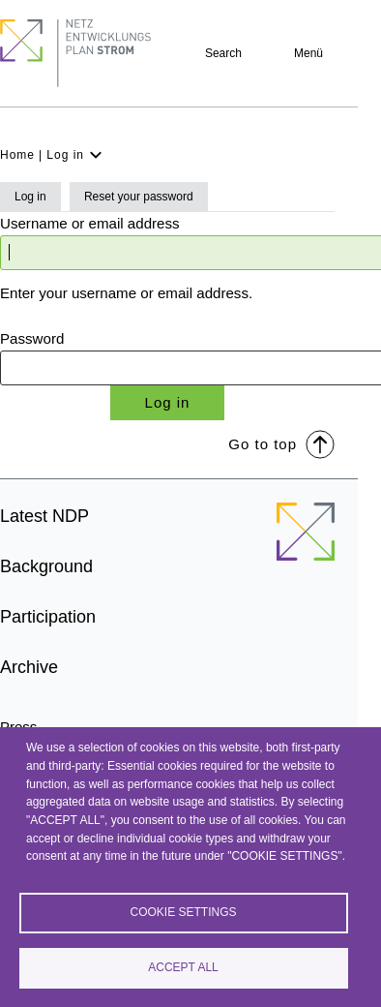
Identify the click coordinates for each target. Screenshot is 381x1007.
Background (46, 566)
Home (17, 155)
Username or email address (90, 223)
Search (223, 53)
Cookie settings (183, 912)
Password (32, 338)
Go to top (281, 443)
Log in (30, 196)
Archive (29, 667)
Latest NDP (44, 516)
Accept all (183, 967)
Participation (48, 616)
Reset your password (138, 196)
